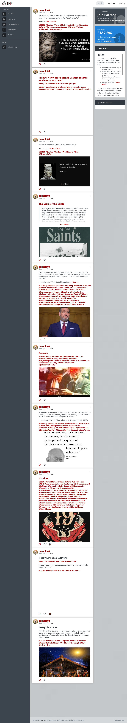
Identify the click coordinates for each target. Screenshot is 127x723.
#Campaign (44, 494)
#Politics (79, 27)
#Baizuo (53, 498)
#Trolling (43, 358)
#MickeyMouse (66, 356)
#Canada (63, 290)
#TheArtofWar (45, 154)
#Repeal (59, 484)
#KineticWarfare (76, 304)
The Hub (49, 13)
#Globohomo (58, 505)
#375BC (42, 25)
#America (73, 358)
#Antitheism (81, 498)
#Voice (88, 89)
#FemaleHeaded (55, 486)
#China (77, 152)
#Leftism (56, 507)
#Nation (64, 426)
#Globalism (69, 505)
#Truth (49, 298)
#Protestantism (77, 292)
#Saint (69, 643)
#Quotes (49, 25)
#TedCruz (87, 285)
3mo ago (42, 349)
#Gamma (65, 288)
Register (111, 3)
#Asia (70, 152)
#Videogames (59, 89)
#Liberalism (44, 498)
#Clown (83, 288)
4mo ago (42, 554)
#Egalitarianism (74, 496)
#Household (67, 486)
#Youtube (56, 285)
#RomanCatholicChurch (49, 643)
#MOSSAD (66, 296)
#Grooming (54, 488)
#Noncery (83, 490)
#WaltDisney (52, 358)
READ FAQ (104, 32)
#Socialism (52, 501)
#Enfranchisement (82, 484)
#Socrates (83, 25)
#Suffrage (43, 486)
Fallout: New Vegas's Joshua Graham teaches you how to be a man (63, 79)
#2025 (41, 641)
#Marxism (43, 501)
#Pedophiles (73, 490)
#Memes (55, 356)
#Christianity (80, 641)
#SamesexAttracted (47, 490)
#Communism (45, 503)
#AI (67, 89)
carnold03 (44, 10)
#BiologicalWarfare (60, 304)
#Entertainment (82, 360)
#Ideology (65, 292)
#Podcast (78, 285)
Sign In (122, 3)
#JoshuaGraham (46, 89)
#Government (56, 29)
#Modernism (63, 501)
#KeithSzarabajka (77, 89)
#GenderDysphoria (71, 492)
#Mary (82, 643)
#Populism (62, 496)
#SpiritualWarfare (68, 298)
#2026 (41, 285)
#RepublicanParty (71, 294)
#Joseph (75, 643)
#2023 (41, 87)
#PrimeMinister (71, 423)
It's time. (44, 478)
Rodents (43, 353)
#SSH (58, 288)
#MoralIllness (45, 509)
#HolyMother (44, 645)
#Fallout (61, 87)
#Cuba (70, 290)
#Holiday (48, 570)
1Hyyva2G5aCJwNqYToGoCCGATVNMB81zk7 (111, 20)
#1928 (41, 356)
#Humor (47, 356)
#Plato (56, 25)
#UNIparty (83, 294)
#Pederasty (44, 492)
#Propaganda (44, 296)
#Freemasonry (45, 507)
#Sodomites (62, 490)
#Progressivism (45, 505)
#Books (75, 25)
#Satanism (65, 507)
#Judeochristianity (47, 294)
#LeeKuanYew (58, 423)
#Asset (42, 298)
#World (42, 27)
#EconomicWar (45, 304)
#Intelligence (81, 296)
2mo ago (42, 73)
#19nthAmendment (47, 484)
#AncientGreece (60, 27)
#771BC (42, 152)
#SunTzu (57, 152)
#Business (43, 363)
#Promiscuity (79, 486)
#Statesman (84, 423)
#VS (53, 298)
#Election (84, 492)
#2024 (41, 482)
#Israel (82, 290)
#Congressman (45, 292)
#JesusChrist (68, 641)
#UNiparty (81, 494)
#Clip (71, 285)
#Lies (58, 298)
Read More (64, 224)
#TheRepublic (66, 25)
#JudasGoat (74, 288)
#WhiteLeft (62, 498)
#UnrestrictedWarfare (69, 300)
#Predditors (44, 488)
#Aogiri (47, 87)
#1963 (41, 423)
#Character (81, 87)
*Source (75, 282)
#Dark (47, 482)
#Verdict (65, 285)
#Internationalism (77, 501)
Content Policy (106, 41)
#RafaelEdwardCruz (47, 288)
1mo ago (42, 13)
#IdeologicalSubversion (64, 302)
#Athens (71, 27)
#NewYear (56, 570)
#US (47, 290)
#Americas (54, 290)
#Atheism (71, 498)
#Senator (56, 292)
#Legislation (54, 494)
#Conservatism (78, 503)
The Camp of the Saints (51, 203)
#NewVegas (70, 87)
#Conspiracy (56, 296)
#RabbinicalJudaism (66, 363)
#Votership (68, 484)
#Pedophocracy (56, 492)
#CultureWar (80, 302)
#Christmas (57, 641)
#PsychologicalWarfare (49, 300)
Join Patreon (107, 15)
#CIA (73, 296)
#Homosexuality (67, 488)
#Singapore (56, 426)
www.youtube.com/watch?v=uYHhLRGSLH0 (57, 561)
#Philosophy (44, 29)
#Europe (49, 27)
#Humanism (66, 503)
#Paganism (79, 505)
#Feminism (56, 503)
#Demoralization (46, 302)
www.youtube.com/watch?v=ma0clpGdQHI (57, 83)
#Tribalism (52, 496)
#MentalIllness (76, 507)
